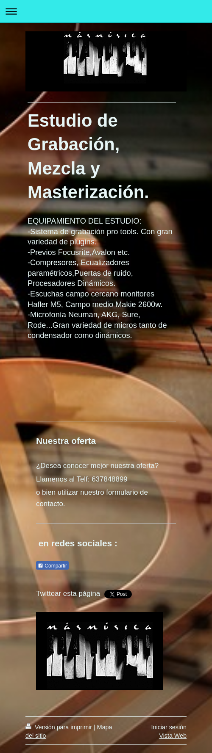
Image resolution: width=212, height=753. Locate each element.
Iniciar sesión (169, 727)
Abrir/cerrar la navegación (106, 11)
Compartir (52, 566)
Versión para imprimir (59, 727)
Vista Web (173, 735)
